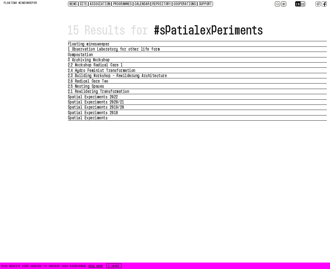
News (73, 3)
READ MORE (96, 266)
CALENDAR (142, 3)
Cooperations (185, 3)
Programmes (122, 3)
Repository (161, 3)
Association (100, 3)
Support (205, 3)
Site (83, 3)
